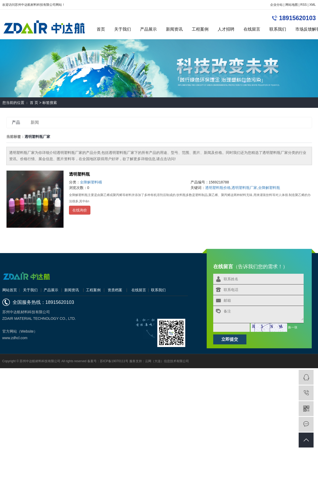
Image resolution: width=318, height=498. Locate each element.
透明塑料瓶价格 (218, 188)
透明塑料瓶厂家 (244, 188)
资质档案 (115, 290)
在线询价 (79, 210)
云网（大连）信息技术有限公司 (167, 361)
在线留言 (252, 29)
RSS (303, 5)
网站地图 (291, 5)
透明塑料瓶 (79, 174)
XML (312, 5)
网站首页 (9, 290)
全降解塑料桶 (91, 182)
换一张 (292, 327)
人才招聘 (226, 29)
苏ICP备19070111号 (114, 361)
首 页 (34, 102)
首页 (101, 29)
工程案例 (200, 29)
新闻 (35, 122)
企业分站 (276, 5)
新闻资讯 (174, 29)
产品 (16, 122)
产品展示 (148, 29)
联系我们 (277, 29)
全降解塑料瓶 (269, 188)
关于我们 (122, 29)
